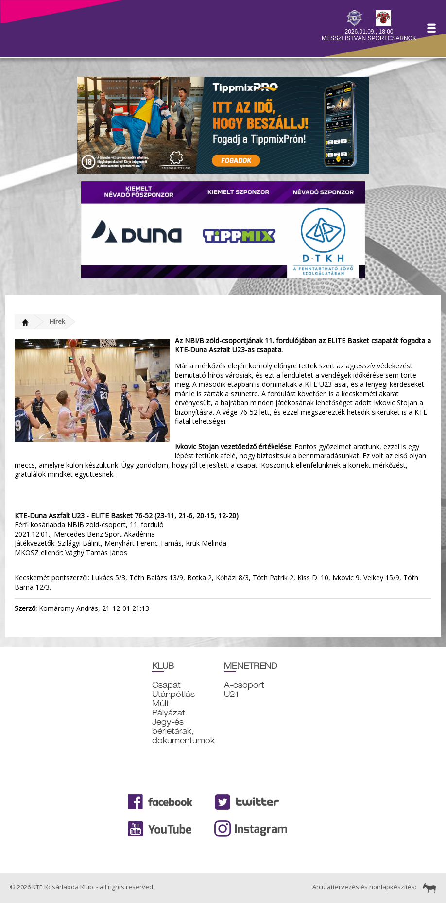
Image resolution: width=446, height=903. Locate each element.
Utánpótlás (173, 694)
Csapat (166, 685)
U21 (231, 694)
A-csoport (244, 685)
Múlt (160, 703)
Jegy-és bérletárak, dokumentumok (183, 731)
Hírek (57, 321)
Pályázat (168, 712)
